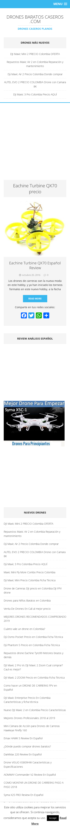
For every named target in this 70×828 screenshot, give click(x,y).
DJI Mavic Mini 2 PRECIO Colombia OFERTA (35, 54)
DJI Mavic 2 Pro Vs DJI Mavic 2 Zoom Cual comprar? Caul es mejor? (33, 667)
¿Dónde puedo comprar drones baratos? (27, 746)
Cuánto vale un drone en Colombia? (24, 629)
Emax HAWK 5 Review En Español (23, 738)
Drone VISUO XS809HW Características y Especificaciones (28, 764)
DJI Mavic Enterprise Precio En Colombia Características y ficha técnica (27, 700)
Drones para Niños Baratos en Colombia (27, 600)
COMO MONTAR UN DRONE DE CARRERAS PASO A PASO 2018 (33, 784)
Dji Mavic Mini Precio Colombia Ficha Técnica (29, 580)
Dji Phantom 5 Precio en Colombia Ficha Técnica (32, 645)
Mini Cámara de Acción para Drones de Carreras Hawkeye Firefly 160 (32, 728)
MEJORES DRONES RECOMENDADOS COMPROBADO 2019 (35, 618)
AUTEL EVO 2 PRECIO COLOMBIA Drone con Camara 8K (35, 84)
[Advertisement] (35, 143)
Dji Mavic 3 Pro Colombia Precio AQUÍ (35, 94)
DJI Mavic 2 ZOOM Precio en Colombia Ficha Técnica (34, 677)
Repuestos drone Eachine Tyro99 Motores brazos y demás (33, 655)
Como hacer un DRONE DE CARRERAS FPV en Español (30, 687)
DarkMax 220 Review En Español (23, 754)
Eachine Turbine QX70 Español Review (35, 265)
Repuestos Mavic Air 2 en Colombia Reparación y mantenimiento (35, 64)
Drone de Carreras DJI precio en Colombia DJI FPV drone (33, 590)
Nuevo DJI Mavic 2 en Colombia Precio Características (35, 710)
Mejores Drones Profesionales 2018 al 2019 (29, 718)
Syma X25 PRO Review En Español (23, 795)
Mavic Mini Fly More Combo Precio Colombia (29, 572)
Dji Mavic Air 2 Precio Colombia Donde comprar (35, 74)
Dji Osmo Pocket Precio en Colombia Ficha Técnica (33, 637)
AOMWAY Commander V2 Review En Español (30, 774)
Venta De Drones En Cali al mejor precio (27, 608)
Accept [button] (53, 818)
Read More (35, 298)
